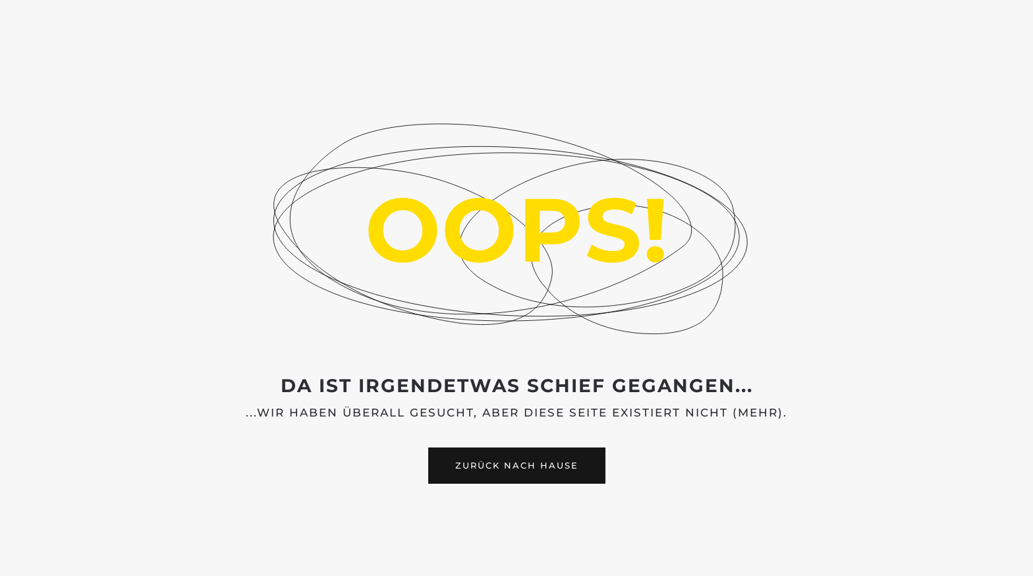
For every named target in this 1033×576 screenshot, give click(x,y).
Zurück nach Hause (516, 465)
